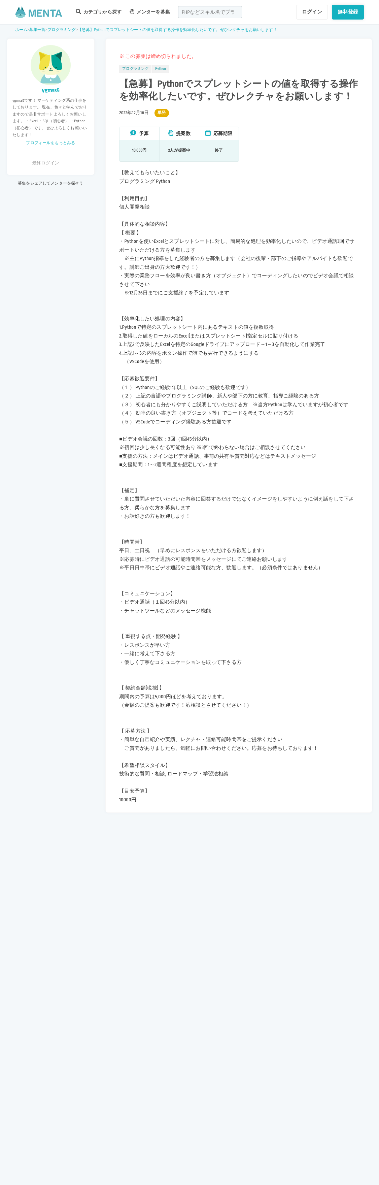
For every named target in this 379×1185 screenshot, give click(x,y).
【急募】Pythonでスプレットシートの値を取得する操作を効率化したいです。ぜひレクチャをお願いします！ (177, 30)
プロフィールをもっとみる (50, 143)
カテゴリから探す (99, 11)
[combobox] (210, 12)
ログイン (312, 11)
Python (160, 69)
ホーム (21, 30)
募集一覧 (37, 30)
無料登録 (348, 11)
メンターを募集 (150, 11)
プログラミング (61, 30)
